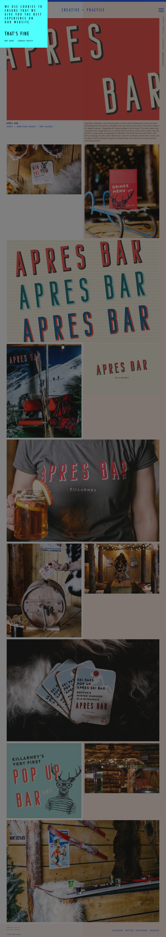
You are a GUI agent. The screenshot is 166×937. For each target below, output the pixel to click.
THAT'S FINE (18, 34)
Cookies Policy (25, 41)
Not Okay (9, 41)
